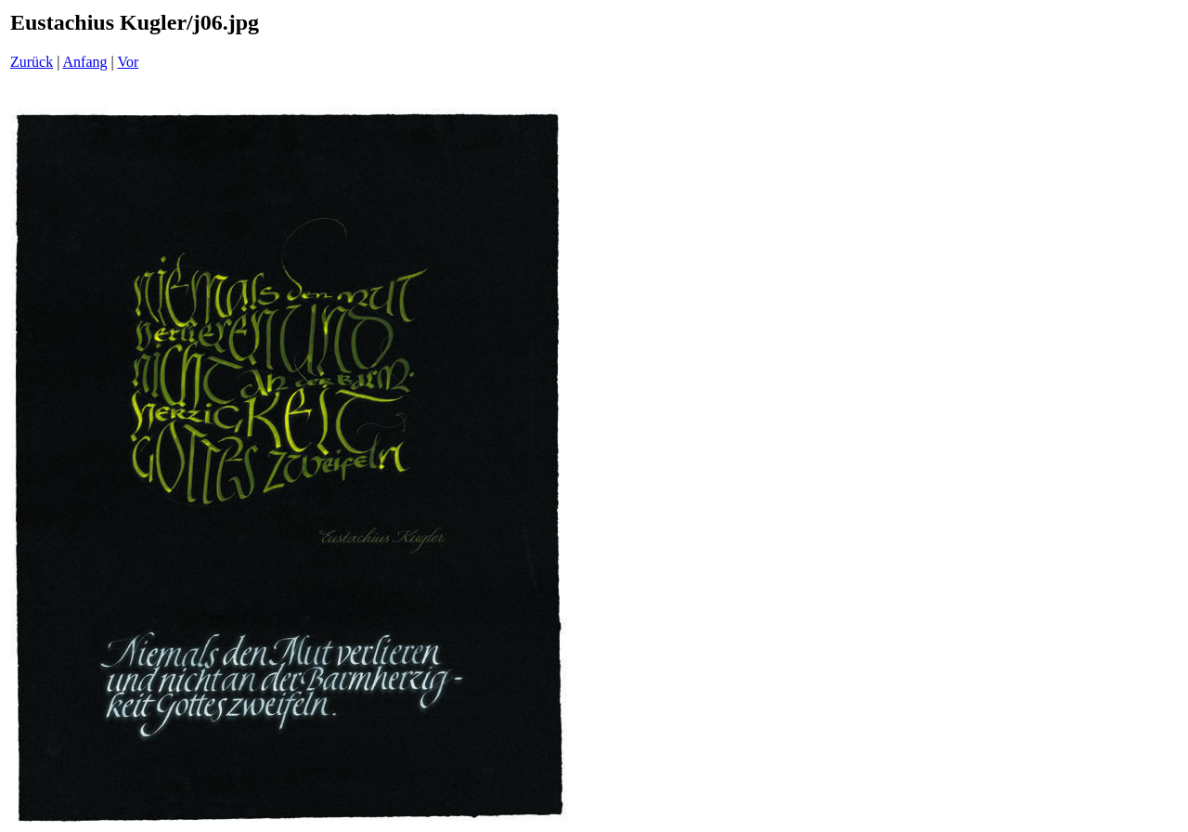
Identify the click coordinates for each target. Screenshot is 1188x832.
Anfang (85, 62)
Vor (127, 62)
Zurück (31, 62)
